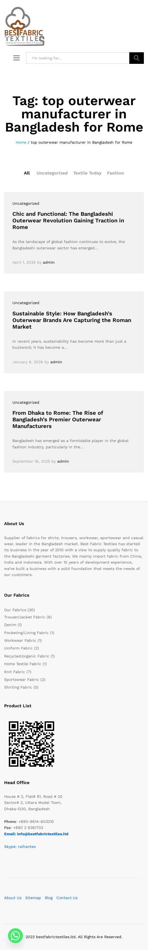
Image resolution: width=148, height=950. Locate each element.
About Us (12, 898)
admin (49, 262)
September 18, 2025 (31, 461)
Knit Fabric (14, 672)
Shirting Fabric (18, 687)
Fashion (115, 173)
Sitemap (33, 898)
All (27, 173)
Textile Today (87, 173)
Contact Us (67, 898)
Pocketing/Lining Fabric (26, 632)
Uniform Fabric (18, 648)
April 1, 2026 (24, 262)
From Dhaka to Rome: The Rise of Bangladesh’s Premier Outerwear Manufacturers (57, 419)
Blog (49, 898)
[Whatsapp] (15, 935)
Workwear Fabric (20, 640)
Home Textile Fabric (22, 664)
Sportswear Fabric (21, 679)
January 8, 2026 (27, 362)
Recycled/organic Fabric (26, 656)
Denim (10, 625)
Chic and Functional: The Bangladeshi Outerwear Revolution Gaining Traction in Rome (68, 220)
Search (136, 58)
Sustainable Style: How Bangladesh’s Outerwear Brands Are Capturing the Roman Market (71, 320)
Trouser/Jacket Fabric (24, 617)
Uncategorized (52, 173)
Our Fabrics (15, 610)
